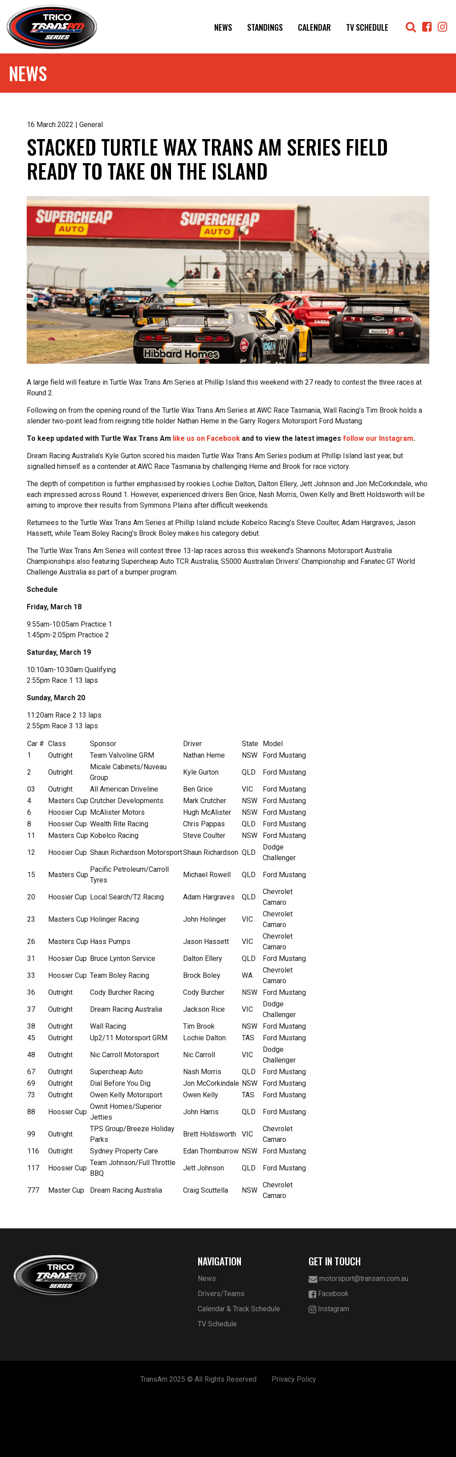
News (223, 27)
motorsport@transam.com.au (358, 1337)
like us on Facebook (206, 497)
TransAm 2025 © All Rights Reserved (198, 1438)
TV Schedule (367, 27)
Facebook (329, 1353)
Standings (265, 27)
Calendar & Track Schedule (239, 1367)
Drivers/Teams (221, 1352)
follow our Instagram (378, 497)
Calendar (314, 27)
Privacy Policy (294, 1438)
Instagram (329, 1368)
